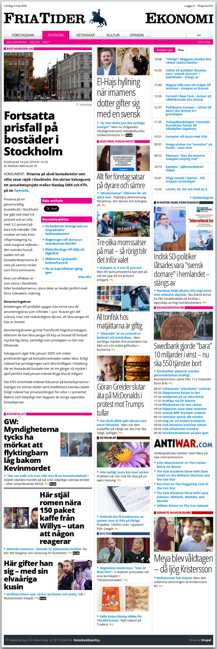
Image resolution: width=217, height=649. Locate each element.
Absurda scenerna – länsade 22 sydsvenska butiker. (44, 549)
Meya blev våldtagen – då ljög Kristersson (183, 563)
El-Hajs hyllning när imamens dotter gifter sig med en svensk (118, 97)
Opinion (137, 35)
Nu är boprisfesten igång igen (63, 270)
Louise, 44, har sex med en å (186, 189)
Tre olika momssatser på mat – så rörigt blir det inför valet (122, 250)
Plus (181, 50)
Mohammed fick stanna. (175, 578)
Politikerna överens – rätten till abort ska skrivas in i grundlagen (188, 110)
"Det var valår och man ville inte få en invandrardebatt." (48, 476)
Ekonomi (56, 35)
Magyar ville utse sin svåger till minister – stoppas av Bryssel (188, 86)
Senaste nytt (166, 49)
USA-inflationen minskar (180, 429)
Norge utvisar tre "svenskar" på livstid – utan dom (189, 146)
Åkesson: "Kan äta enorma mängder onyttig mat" (185, 157)
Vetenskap (85, 35)
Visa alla (84, 277)
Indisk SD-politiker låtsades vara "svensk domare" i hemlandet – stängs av (186, 73)
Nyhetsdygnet (203, 198)
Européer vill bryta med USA (186, 136)
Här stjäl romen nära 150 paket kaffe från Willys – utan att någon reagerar (62, 517)
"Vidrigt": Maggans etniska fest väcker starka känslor (188, 60)
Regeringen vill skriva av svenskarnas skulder (63, 241)
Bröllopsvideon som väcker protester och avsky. (42, 594)
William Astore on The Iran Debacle (182, 506)
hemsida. (21, 190)
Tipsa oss (204, 42)
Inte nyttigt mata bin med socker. (124, 472)
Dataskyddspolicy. (87, 640)
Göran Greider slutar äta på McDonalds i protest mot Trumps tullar (121, 399)
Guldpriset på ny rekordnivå (182, 397)
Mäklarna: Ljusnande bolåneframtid (61, 261)
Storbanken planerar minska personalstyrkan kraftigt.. (176, 373)
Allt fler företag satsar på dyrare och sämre (121, 180)
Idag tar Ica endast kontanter (183, 421)
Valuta (35, 42)
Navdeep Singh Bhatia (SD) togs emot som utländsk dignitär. (182, 293)
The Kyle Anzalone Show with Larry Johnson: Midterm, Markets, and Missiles (182, 497)
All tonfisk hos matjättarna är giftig (119, 321)
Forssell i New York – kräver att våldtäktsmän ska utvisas (189, 97)
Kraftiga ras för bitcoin (178, 401)
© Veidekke (84, 105)
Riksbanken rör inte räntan (182, 405)
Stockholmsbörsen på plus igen (185, 433)
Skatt (46, 42)
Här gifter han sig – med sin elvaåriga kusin (28, 574)
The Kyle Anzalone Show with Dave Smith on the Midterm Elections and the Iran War (183, 475)
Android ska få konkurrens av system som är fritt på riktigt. (120, 519)
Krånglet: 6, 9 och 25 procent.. (121, 268)
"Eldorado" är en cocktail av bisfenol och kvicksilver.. (119, 335)
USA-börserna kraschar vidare (184, 425)
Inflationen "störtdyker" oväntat (186, 389)
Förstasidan (23, 35)
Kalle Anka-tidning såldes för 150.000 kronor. (119, 618)
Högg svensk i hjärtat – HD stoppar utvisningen (185, 179)
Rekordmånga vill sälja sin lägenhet (65, 251)
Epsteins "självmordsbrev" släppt (185, 168)
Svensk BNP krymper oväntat (184, 413)
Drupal (206, 640)
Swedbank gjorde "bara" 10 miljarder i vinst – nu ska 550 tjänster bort (183, 354)
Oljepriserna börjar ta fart (181, 393)
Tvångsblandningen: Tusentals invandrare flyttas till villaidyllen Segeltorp (188, 125)
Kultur (113, 35)
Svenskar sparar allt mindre (182, 417)
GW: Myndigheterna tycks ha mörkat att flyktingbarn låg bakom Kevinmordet (31, 444)
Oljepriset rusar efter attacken (184, 409)
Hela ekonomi (17, 42)
